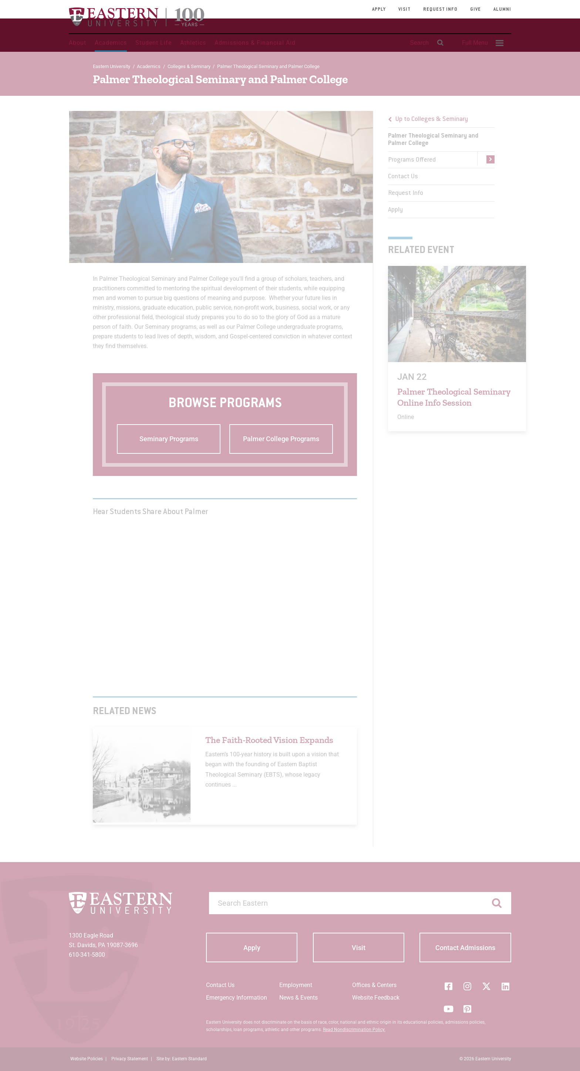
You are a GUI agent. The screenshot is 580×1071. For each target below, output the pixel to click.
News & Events (298, 997)
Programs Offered (412, 160)
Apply (379, 9)
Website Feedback (375, 997)
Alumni (502, 9)
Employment (295, 985)
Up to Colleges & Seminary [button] (431, 119)
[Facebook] (448, 986)
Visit (404, 9)
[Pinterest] (467, 1008)
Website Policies (86, 1058)
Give (475, 9)
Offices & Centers (374, 985)
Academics (111, 42)
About (77, 42)
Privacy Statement (129, 1058)
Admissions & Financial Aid (255, 42)
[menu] (441, 164)
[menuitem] (481, 43)
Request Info (440, 9)
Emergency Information (236, 997)
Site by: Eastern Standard (181, 1058)
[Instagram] (467, 986)
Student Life (153, 42)
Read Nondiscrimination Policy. (354, 1029)
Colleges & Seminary (189, 66)
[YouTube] (448, 1008)
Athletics (193, 42)
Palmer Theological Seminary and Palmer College (433, 140)
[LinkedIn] (505, 986)
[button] (486, 160)
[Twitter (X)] (486, 986)
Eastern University (111, 66)
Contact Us (403, 176)
